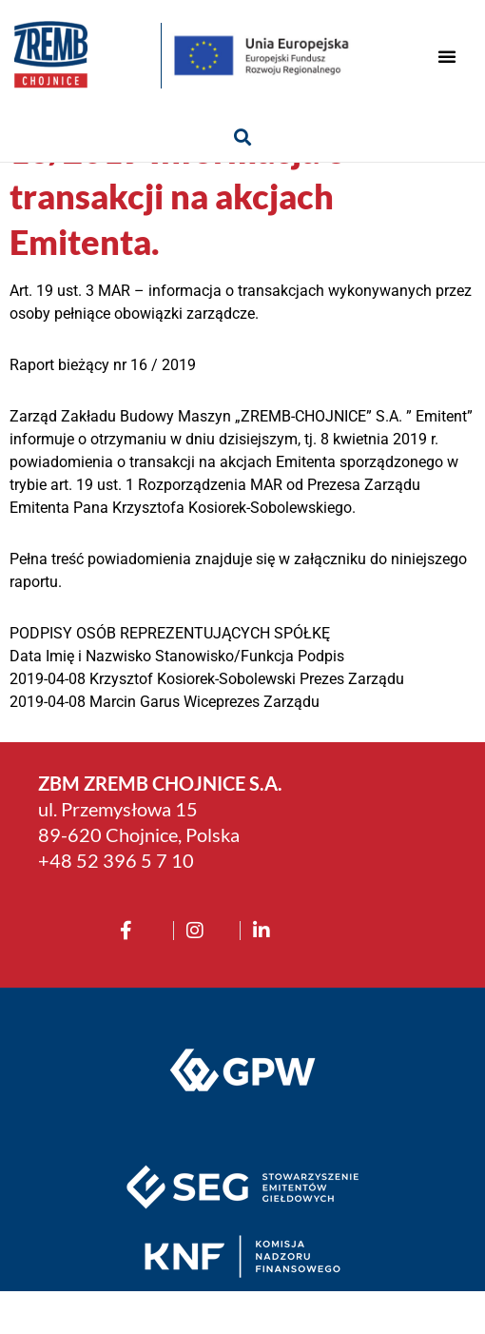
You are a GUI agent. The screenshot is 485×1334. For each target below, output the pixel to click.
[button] (447, 56)
